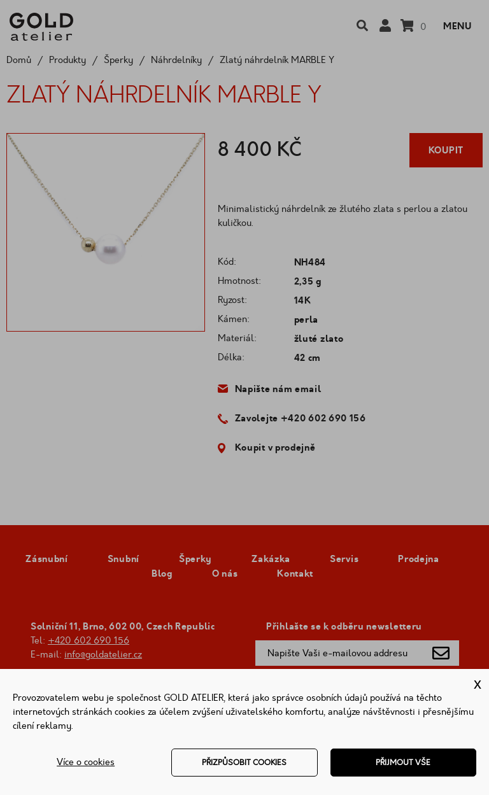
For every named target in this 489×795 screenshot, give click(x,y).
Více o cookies (86, 762)
